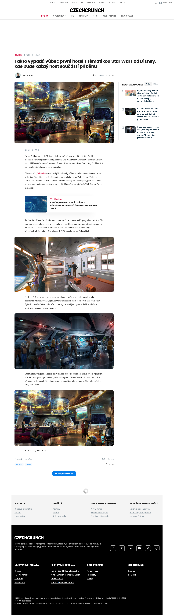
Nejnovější (127, 16)
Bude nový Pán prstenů (140, 512)
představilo (41, 173)
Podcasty (64, 3)
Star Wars (19, 464)
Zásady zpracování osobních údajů (43, 603)
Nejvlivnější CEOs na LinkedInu (65, 571)
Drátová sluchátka (23, 509)
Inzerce (112, 3)
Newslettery (77, 3)
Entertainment (21, 575)
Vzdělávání (19, 582)
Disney (28, 464)
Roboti (17, 512)
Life (72, 16)
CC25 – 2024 (57, 578)
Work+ (102, 3)
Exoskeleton (19, 516)
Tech (95, 16)
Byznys (44, 16)
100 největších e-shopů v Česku (65, 575)
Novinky (18, 55)
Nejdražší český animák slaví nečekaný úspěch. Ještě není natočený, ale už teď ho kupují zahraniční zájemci (148, 95)
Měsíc (155, 84)
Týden (148, 84)
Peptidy (56, 509)
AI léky (56, 512)
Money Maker (109, 16)
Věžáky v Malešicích (100, 516)
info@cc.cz (26, 601)
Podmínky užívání (21, 603)
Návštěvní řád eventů (84, 603)
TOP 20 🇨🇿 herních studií (62, 582)
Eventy (52, 3)
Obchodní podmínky (66, 603)
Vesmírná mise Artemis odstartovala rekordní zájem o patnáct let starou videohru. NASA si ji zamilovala (148, 114)
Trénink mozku (59, 516)
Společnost (59, 16)
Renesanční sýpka (99, 512)
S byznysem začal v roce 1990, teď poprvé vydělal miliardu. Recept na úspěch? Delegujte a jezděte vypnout (148, 132)
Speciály (91, 3)
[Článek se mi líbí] (37, 150)
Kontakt (132, 575)
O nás (122, 3)
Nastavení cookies (101, 603)
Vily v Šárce (96, 509)
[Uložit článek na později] (29, 150)
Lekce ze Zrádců (137, 516)
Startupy (83, 16)
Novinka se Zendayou (140, 509)
